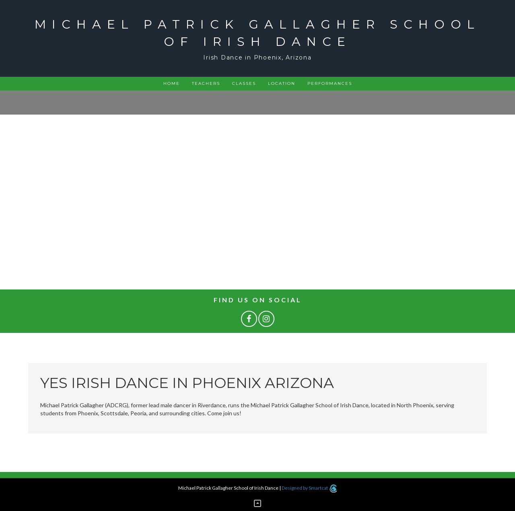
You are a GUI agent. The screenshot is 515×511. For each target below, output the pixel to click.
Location (281, 83)
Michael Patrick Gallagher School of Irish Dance (257, 33)
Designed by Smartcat (309, 488)
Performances (329, 83)
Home (171, 83)
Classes (244, 83)
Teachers (206, 83)
